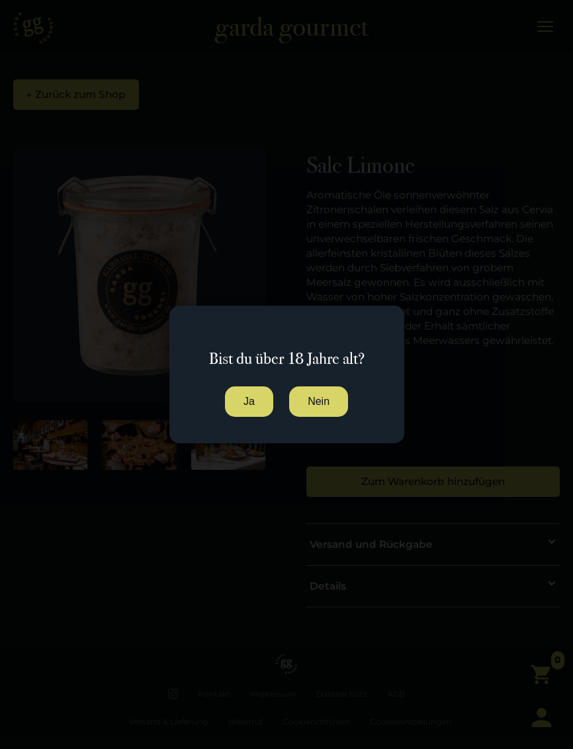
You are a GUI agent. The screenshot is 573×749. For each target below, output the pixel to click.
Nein (319, 401)
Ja (249, 401)
